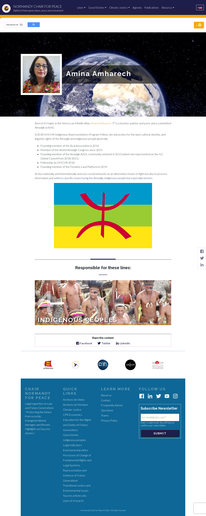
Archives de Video (74, 399)
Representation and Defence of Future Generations (75, 475)
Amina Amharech (101, 123)
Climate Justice (118, 7)
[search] (14, 25)
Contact (106, 400)
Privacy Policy (109, 420)
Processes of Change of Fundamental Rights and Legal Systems (77, 460)
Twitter (104, 343)
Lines (80, 7)
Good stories (71, 434)
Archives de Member (75, 404)
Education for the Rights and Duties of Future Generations (77, 425)
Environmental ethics (75, 450)
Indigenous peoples (74, 440)
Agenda (137, 7)
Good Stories (96, 7)
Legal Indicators (72, 445)
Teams (105, 415)
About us (167, 7)
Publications (151, 7)
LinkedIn (123, 343)
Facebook (84, 343)
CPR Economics (72, 414)
